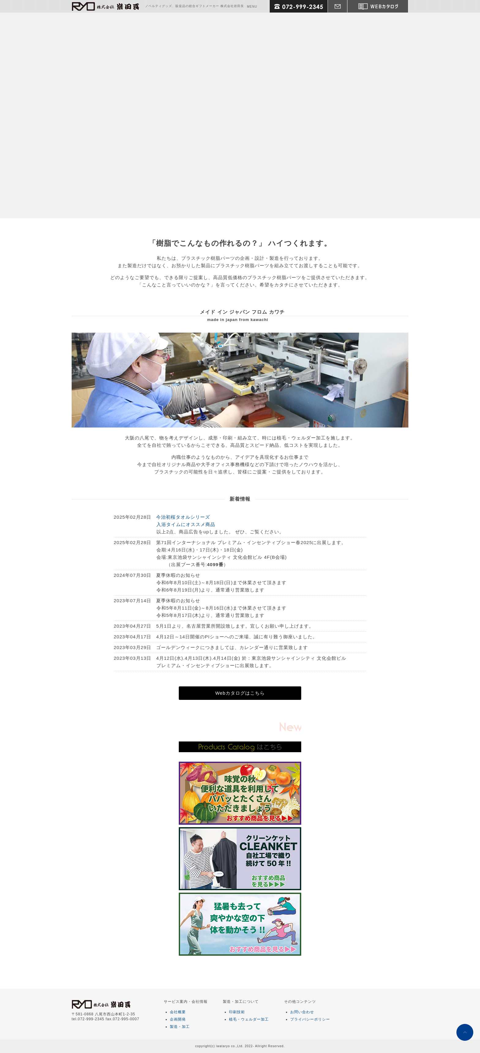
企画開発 (178, 1019)
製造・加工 (180, 1027)
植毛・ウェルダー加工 (249, 1019)
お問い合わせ (302, 1012)
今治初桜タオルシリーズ (183, 517)
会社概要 (178, 1012)
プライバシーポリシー (310, 1019)
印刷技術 (237, 1012)
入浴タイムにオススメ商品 (185, 524)
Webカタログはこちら (240, 693)
